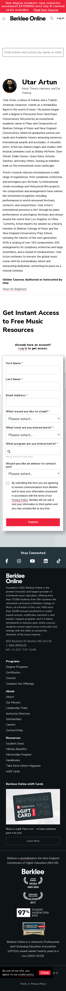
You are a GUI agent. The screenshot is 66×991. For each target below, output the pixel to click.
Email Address (16, 395)
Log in (22, 348)
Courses (11, 678)
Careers (10, 725)
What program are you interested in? (31, 444)
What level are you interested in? (29, 428)
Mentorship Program (18, 755)
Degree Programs (17, 667)
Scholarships (13, 719)
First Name (13, 363)
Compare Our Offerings (20, 684)
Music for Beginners (15, 289)
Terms (23, 984)
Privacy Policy (38, 984)
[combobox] (33, 450)
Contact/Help (14, 730)
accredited (26, 858)
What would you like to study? (27, 411)
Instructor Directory (18, 714)
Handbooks (13, 760)
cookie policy (26, 974)
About (10, 697)
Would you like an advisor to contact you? (31, 465)
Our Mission (13, 702)
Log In (60, 18)
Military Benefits (16, 749)
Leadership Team (16, 708)
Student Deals (15, 744)
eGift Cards (13, 771)
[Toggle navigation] (4, 18)
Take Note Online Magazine (23, 766)
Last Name (13, 379)
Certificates (13, 672)
